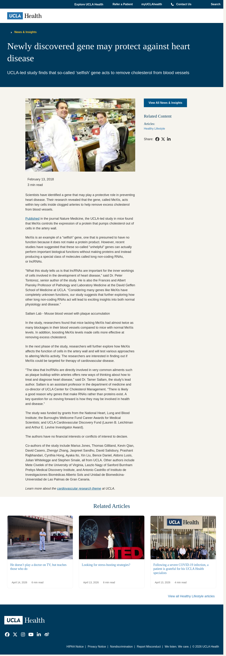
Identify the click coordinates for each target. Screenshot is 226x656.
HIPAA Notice (75, 646)
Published (32, 218)
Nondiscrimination (121, 646)
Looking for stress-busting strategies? (106, 565)
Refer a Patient (123, 4)
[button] (89, 4)
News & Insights (25, 32)
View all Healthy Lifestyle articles (191, 596)
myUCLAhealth (151, 4)
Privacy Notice (97, 646)
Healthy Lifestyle (154, 128)
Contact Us (183, 4)
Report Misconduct (149, 646)
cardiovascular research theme (79, 488)
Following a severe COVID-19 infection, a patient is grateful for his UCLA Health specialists (181, 569)
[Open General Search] (214, 4)
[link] (157, 139)
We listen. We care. (177, 646)
